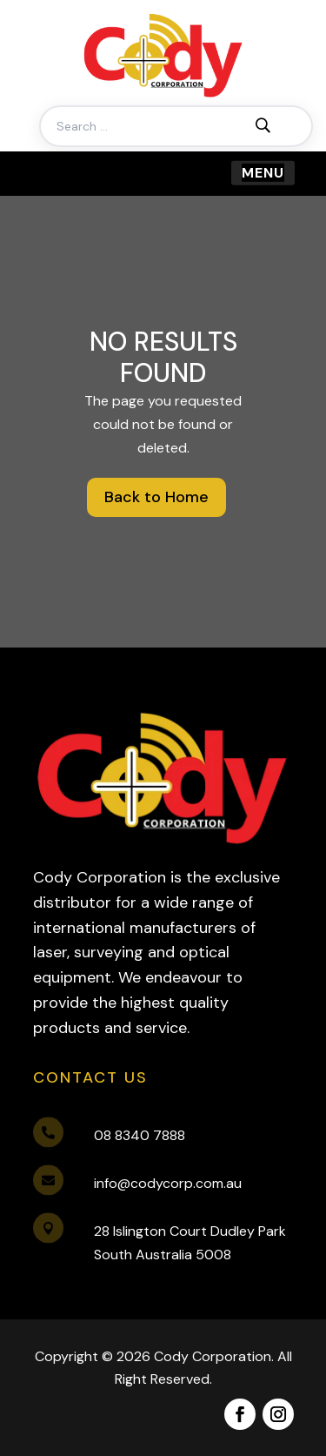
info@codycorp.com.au (168, 1183)
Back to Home (156, 496)
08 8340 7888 (139, 1135)
